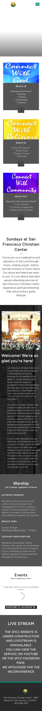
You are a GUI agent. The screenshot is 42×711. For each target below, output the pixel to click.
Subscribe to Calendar (21, 607)
